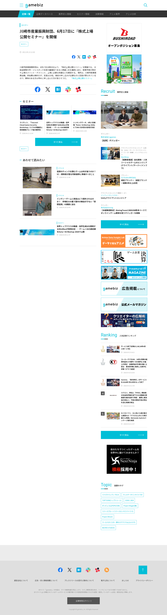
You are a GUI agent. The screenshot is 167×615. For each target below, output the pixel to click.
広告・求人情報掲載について (46, 580)
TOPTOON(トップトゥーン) (111, 500)
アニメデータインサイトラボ (132, 495)
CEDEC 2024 (129, 500)
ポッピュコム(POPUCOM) (111, 506)
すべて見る (58, 142)
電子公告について (108, 580)
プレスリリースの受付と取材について (79, 580)
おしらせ (125, 580)
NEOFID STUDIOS (108, 528)
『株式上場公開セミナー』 (82, 78)
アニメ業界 (114, 13)
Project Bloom (107, 517)
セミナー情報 (83, 13)
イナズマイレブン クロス (110, 495)
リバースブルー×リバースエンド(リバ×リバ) (117, 511)
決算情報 (99, 13)
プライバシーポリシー (144, 580)
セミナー (24, 25)
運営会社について (21, 580)
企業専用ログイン (83, 601)
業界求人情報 (65, 13)
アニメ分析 (131, 13)
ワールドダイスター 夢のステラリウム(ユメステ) (118, 522)
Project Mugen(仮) (130, 506)
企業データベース (44, 13)
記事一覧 (26, 13)
